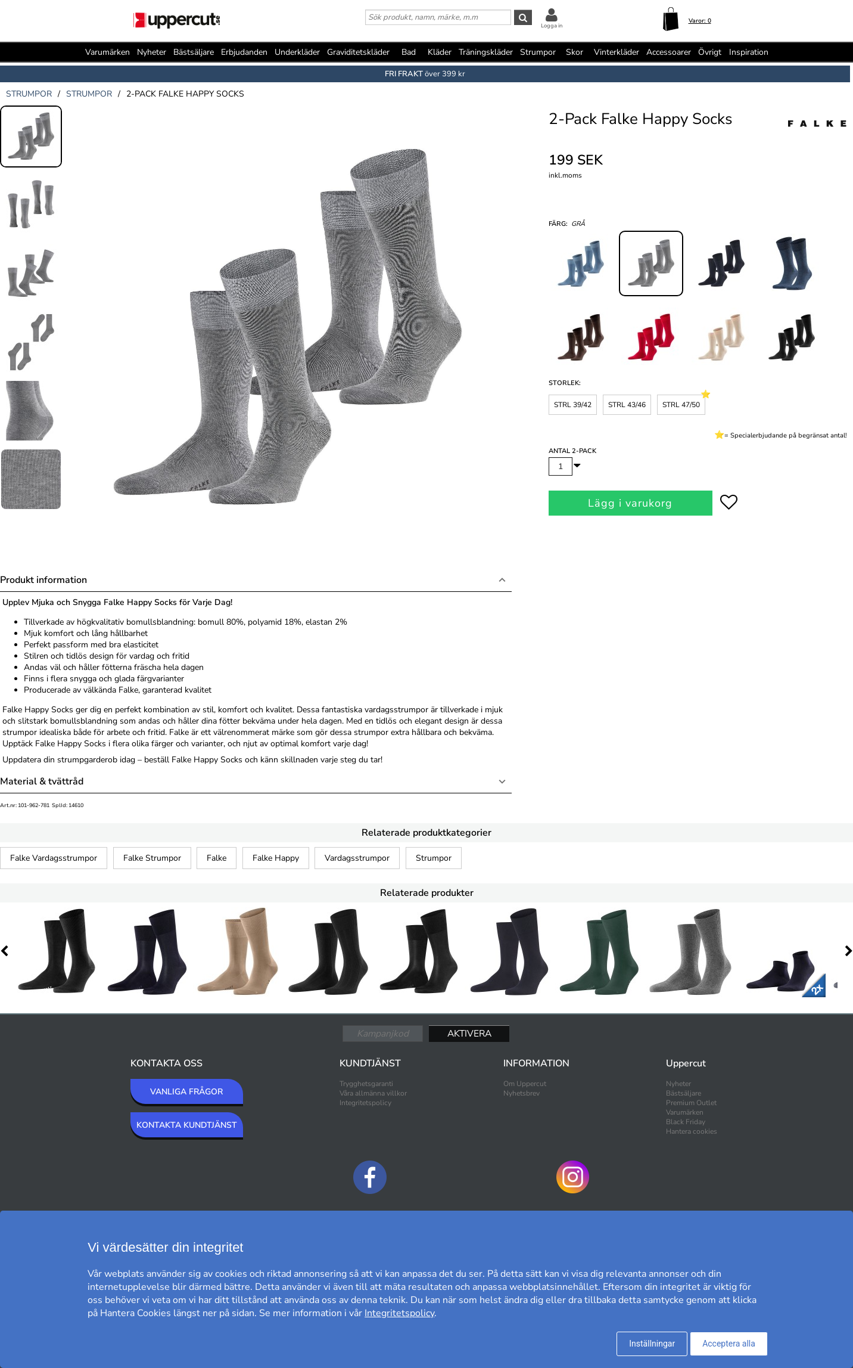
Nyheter (151, 52)
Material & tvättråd (41, 781)
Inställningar (652, 1343)
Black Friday (685, 1122)
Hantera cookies (691, 1131)
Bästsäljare (193, 52)
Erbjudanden (244, 52)
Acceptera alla (728, 1343)
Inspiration (748, 52)
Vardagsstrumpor (357, 858)
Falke (216, 858)
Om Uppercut (524, 1083)
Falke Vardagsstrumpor (53, 858)
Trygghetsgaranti (366, 1083)
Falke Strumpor (152, 858)
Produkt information (43, 580)
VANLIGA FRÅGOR (186, 1091)
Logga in (551, 25)
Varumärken (107, 52)
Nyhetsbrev (521, 1093)
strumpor (29, 94)
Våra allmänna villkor (373, 1093)
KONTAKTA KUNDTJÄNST (186, 1125)
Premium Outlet (691, 1103)
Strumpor (434, 858)
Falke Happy (276, 858)
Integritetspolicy (365, 1103)
